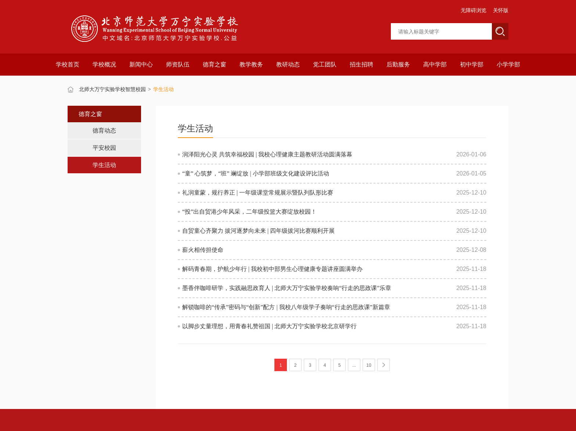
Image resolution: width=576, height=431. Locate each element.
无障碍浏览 (473, 10)
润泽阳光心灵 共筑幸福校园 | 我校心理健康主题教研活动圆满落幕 (267, 154)
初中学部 (471, 64)
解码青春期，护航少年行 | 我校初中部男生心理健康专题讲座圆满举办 (272, 269)
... (354, 365)
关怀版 (500, 10)
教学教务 (251, 64)
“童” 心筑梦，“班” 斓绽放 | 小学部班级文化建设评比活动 (255, 173)
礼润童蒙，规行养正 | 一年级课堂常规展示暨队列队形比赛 (257, 192)
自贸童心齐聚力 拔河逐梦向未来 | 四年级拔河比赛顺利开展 (258, 231)
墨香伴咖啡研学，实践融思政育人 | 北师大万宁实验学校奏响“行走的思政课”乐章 (286, 288)
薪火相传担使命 (202, 250)
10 (368, 365)
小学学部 (508, 64)
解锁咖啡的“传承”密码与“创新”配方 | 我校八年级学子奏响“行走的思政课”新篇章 (286, 307)
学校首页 (67, 64)
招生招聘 (361, 64)
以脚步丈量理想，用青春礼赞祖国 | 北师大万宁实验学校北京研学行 (269, 326)
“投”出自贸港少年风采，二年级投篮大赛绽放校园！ (249, 212)
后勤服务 (398, 64)
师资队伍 (178, 64)
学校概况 (104, 64)
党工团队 (324, 64)
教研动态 (288, 64)
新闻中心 (141, 64)
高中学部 (435, 64)
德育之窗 (214, 64)
